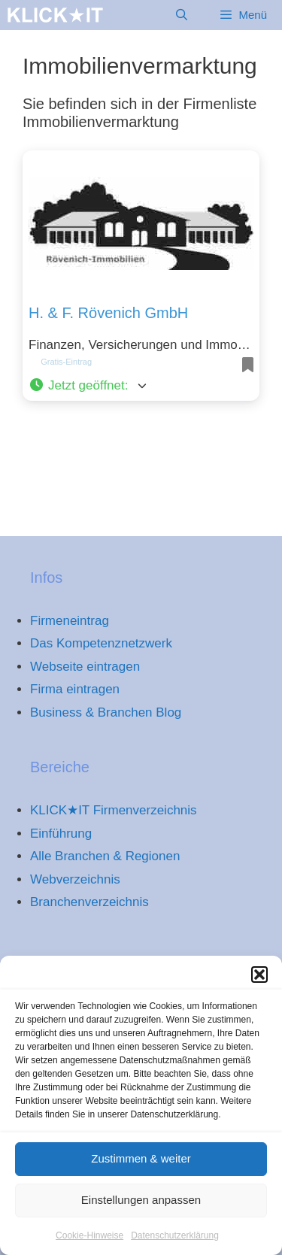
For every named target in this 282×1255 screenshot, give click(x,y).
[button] (259, 982)
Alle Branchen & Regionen (105, 856)
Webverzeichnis (75, 879)
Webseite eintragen (85, 666)
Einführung (61, 833)
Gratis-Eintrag (66, 361)
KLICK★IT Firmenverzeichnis (113, 810)
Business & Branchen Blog (105, 712)
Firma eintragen (75, 689)
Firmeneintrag (69, 621)
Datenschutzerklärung (175, 1243)
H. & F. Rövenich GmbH (108, 313)
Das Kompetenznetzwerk (101, 643)
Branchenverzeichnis (89, 902)
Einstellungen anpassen (141, 1208)
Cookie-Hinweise (89, 1243)
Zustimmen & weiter (141, 1166)
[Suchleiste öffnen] (181, 15)
